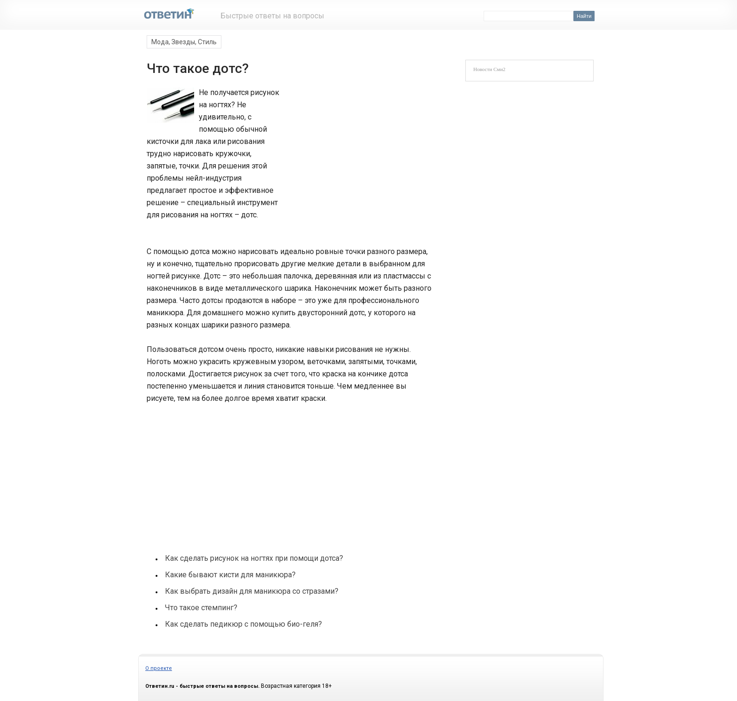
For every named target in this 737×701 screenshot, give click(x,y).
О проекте (158, 668)
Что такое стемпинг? (201, 607)
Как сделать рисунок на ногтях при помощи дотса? (254, 558)
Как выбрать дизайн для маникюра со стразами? (251, 591)
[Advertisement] (355, 149)
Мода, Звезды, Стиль (184, 42)
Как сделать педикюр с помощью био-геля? (243, 624)
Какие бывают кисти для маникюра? (230, 574)
